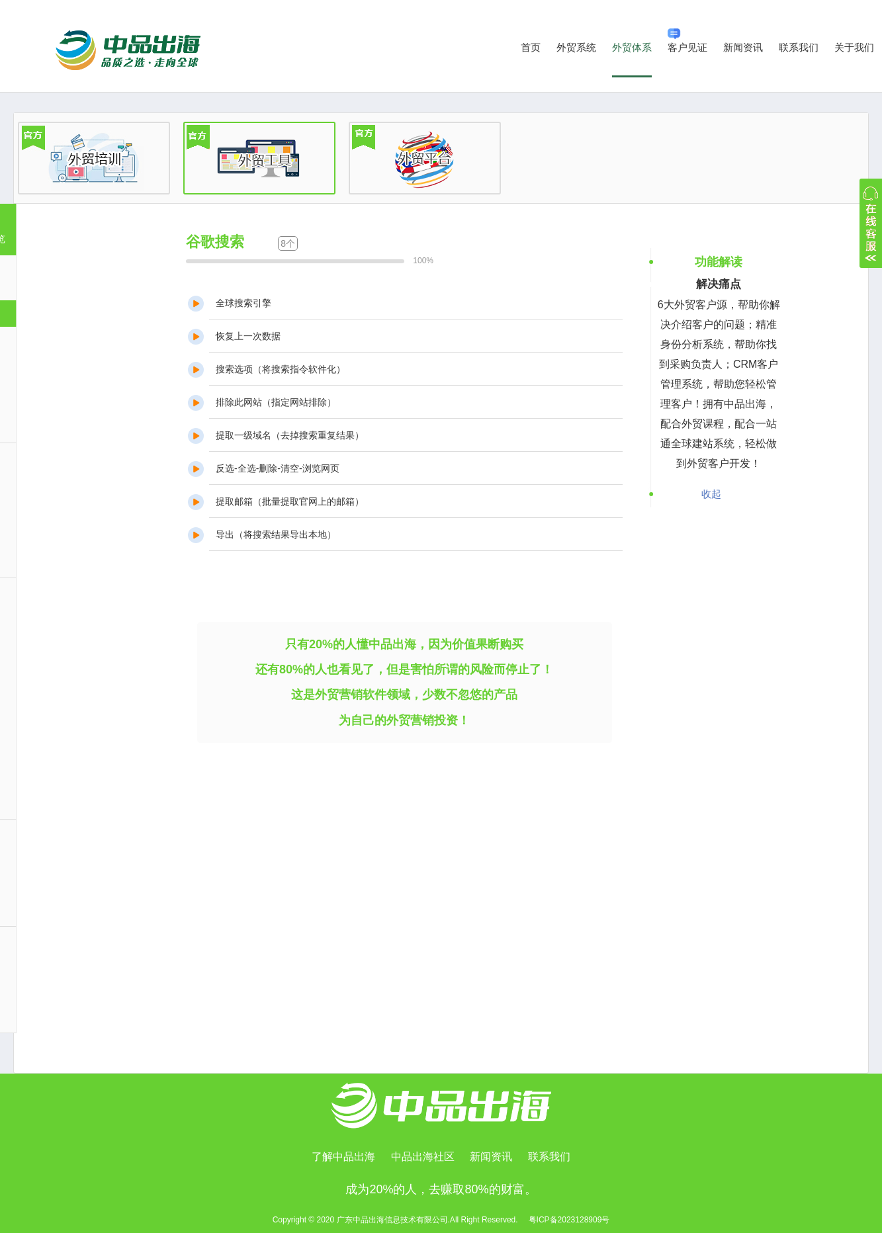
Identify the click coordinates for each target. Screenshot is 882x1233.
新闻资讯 (743, 47)
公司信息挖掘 (65, 501)
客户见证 (687, 40)
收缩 (871, 223)
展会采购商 (60, 340)
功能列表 (55, 984)
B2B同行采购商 (69, 395)
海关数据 (55, 367)
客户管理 (55, 717)
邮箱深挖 (55, 528)
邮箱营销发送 (65, 905)
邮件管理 (55, 635)
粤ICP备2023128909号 (569, 1219)
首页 (531, 47)
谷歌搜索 (55, 313)
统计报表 (55, 771)
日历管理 (55, 690)
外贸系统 (576, 47)
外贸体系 (632, 47)
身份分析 (55, 556)
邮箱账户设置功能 (74, 877)
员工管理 (55, 663)
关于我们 (854, 47)
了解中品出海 (343, 1156)
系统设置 (55, 798)
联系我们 (798, 47)
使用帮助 (55, 1012)
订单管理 (55, 744)
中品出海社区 (423, 1156)
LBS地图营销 (55, 421)
